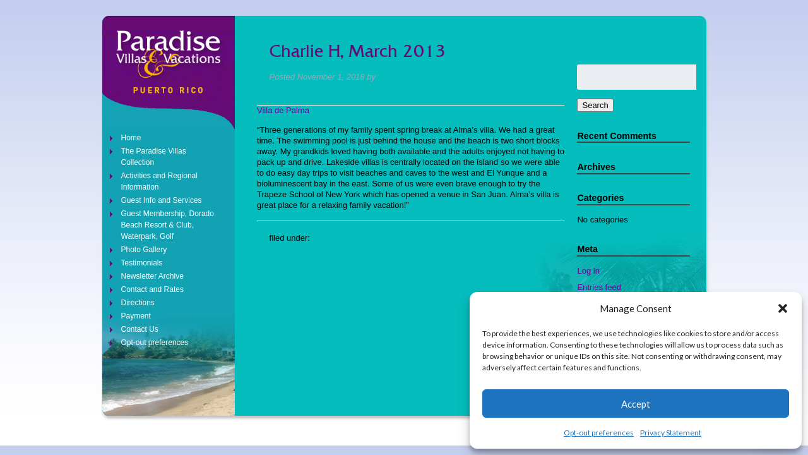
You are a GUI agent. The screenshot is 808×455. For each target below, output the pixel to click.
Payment (136, 316)
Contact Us (139, 329)
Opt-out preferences (599, 432)
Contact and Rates (152, 289)
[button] (782, 308)
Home (131, 137)
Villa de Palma (283, 110)
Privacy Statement (670, 432)
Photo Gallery (144, 249)
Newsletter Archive (152, 276)
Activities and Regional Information (159, 181)
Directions (138, 302)
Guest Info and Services (161, 200)
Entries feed (599, 287)
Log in (588, 271)
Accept (635, 404)
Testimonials (142, 262)
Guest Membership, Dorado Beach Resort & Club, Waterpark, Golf (167, 225)
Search (595, 105)
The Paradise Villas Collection (153, 157)
